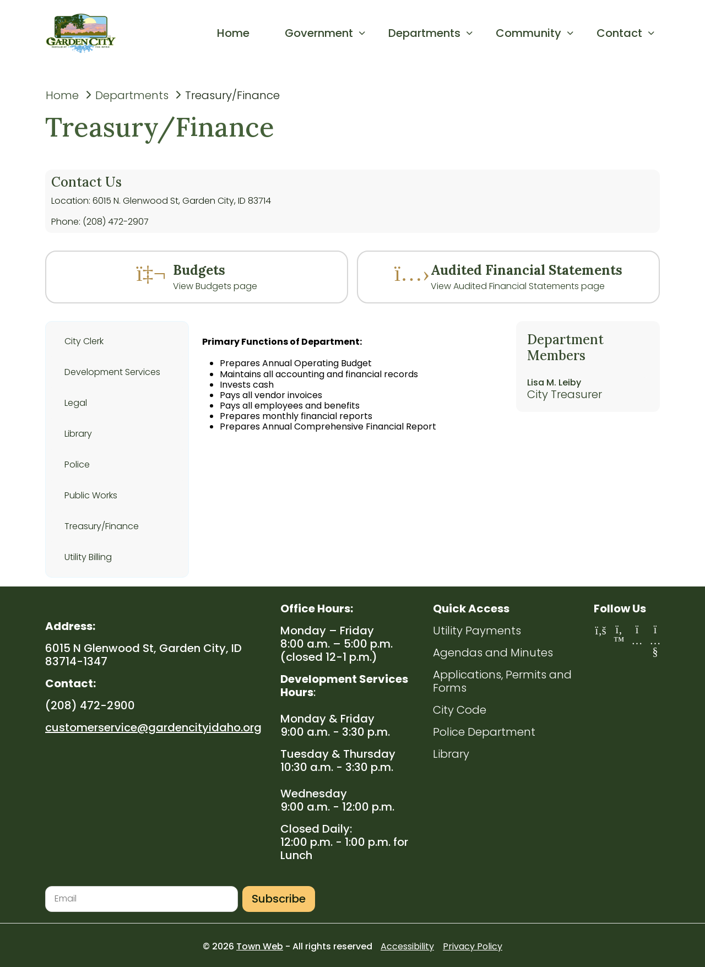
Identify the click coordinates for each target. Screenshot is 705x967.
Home (62, 95)
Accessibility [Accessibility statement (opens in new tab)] (407, 946)
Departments (132, 95)
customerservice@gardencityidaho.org (153, 727)
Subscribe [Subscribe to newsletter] (279, 898)
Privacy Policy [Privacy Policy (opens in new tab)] (472, 946)
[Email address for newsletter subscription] (141, 899)
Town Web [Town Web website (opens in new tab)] (259, 946)
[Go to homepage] (85, 33)
